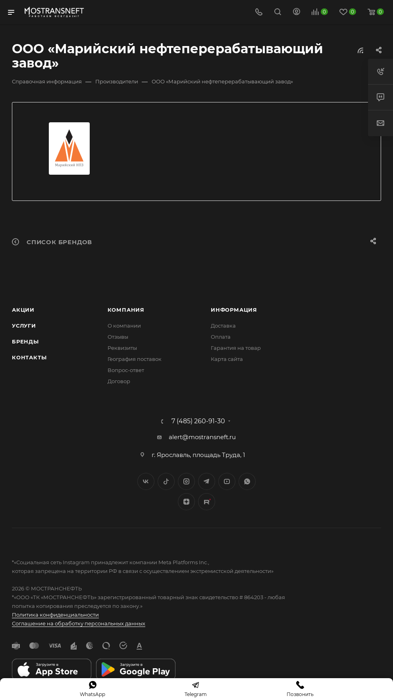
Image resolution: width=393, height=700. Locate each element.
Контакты (29, 357)
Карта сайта (227, 359)
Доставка (223, 325)
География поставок (135, 359)
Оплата (221, 337)
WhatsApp (247, 481)
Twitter (166, 481)
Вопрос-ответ (126, 370)
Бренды (25, 341)
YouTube (226, 481)
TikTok (206, 501)
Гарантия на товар (236, 348)
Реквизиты (122, 348)
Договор (119, 381)
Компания (126, 310)
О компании (124, 325)
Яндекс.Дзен (186, 501)
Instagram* (186, 481)
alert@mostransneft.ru (202, 437)
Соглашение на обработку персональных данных (78, 623)
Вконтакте (145, 481)
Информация (234, 310)
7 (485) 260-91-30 (198, 421)
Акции (23, 310)
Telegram (206, 481)
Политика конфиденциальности (55, 614)
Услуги (24, 325)
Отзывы (118, 337)
